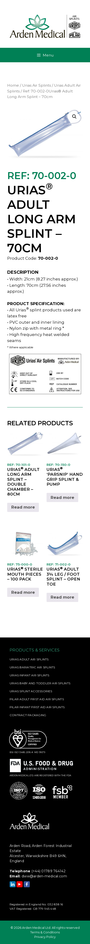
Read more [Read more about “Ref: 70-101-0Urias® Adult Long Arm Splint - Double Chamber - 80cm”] (23, 507)
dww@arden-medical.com (44, 876)
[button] (74, 116)
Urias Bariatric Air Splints (32, 667)
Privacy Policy (45, 937)
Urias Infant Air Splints (29, 675)
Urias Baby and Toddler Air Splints (40, 683)
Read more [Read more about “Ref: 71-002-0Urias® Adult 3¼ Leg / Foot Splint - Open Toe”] (62, 597)
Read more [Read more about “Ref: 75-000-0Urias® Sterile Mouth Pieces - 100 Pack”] (23, 592)
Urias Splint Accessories (31, 691)
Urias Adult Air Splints (29, 659)
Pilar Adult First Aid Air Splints (37, 699)
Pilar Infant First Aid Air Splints (37, 707)
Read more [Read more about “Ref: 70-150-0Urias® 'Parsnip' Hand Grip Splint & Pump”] (62, 497)
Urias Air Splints (36, 85)
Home (13, 85)
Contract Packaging (28, 715)
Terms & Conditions (45, 932)
